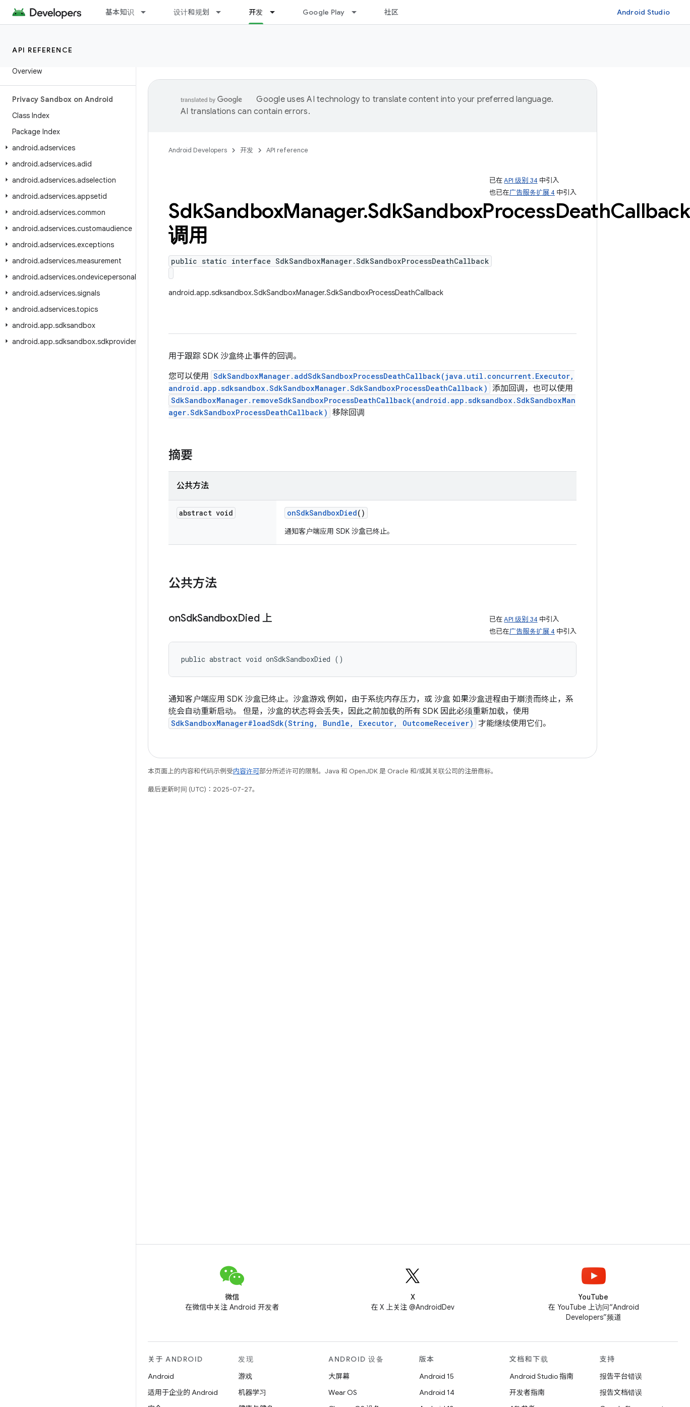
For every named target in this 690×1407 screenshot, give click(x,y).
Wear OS (342, 1392)
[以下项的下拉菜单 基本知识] (147, 12)
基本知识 (119, 12)
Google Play (324, 12)
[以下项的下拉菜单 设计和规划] (223, 12)
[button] (66, 148)
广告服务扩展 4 (532, 192)
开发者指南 (527, 1392)
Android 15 (436, 1376)
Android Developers (197, 150)
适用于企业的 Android (183, 1392)
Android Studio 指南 (541, 1376)
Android (161, 1376)
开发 (246, 150)
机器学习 (252, 1392)
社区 (391, 12)
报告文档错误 (621, 1392)
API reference (42, 49)
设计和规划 (191, 12)
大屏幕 (339, 1376)
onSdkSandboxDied (322, 513)
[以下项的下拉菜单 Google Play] (358, 12)
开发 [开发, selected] (256, 12)
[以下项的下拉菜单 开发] (277, 12)
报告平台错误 (621, 1376)
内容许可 (246, 771)
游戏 (245, 1376)
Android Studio (643, 12)
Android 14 (436, 1392)
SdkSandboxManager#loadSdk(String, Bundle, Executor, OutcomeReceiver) (322, 723)
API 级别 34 (520, 180)
